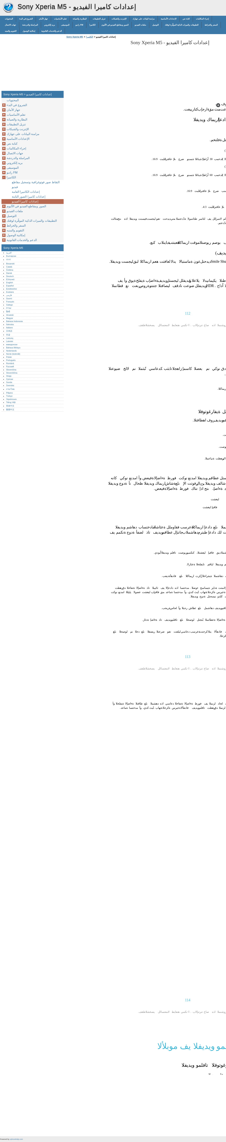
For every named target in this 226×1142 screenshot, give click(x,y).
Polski (9, 357)
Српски (9, 379)
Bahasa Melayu (13, 347)
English (9, 282)
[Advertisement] (96, 66)
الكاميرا (92, 25)
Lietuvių (9, 338)
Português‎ (11, 360)
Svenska (10, 385)
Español (10, 286)
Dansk (9, 273)
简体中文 (10, 406)
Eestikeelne (11, 289)
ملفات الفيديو (140, 25)
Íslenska (10, 324)
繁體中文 (10, 409)
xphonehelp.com (16, 1139)
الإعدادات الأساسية (168, 19)
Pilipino (9, 393)
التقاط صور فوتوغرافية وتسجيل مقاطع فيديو (36, 185)
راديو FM (79, 25)
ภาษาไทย (10, 389)
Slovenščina (11, 373)
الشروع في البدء (26, 19)
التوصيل (155, 25)
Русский (10, 366)
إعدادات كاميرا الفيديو (25, 201)
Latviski (9, 341)
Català (9, 267)
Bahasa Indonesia (14, 321)
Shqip (8, 376)
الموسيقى (65, 25)
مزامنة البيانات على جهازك (144, 19)
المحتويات (9, 19)
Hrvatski (10, 315)
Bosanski (10, 264)
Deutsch (10, 276)
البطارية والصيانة (79, 19)
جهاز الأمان (43, 19)
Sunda (9, 382)
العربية (8, 253)
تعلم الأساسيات (60, 19)
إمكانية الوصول (29, 31)
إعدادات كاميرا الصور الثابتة (28, 196)
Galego (9, 305)
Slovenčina (11, 370)
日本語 (9, 331)
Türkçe (9, 396)
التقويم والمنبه (10, 31)
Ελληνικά (10, 279)
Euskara (10, 292)
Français (10, 302)
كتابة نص (186, 19)
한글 (8, 335)
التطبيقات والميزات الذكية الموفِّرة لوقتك (181, 25)
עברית (8, 308)
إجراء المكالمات (202, 19)
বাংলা (8, 259)
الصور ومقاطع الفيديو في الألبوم (115, 25)
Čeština (9, 270)
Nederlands (11, 351)
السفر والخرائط (211, 25)
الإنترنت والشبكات (119, 19)
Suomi (9, 298)
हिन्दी (8, 312)
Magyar (9, 318)
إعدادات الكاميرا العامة (26, 191)
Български (11, 256)
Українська (11, 399)
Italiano (9, 327)
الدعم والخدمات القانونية (51, 31)
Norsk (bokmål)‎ (13, 354)
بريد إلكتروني (49, 25)
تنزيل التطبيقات (99, 19)
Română (10, 363)
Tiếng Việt (11, 402)
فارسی (9, 295)
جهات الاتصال (10, 25)
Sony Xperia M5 (8, 7)
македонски (11, 344)
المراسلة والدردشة (30, 25)
